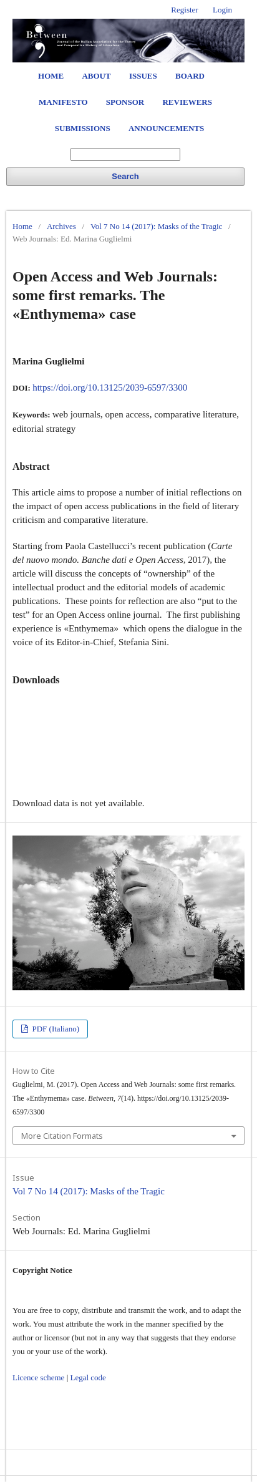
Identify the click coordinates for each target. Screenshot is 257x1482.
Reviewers (186, 102)
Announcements (166, 128)
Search (125, 176)
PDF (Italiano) (54, 1028)
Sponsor (125, 102)
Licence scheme (38, 1377)
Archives (61, 226)
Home (51, 75)
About (96, 75)
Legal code (87, 1377)
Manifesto (63, 102)
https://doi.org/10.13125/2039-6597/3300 (109, 387)
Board (190, 75)
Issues (143, 75)
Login (222, 9)
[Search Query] (125, 154)
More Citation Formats (62, 1135)
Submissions (82, 128)
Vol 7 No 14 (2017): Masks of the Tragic (156, 226)
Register (184, 9)
